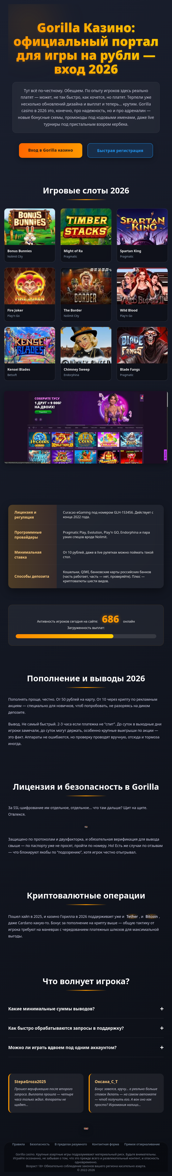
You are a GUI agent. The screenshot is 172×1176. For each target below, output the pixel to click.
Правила (18, 1144)
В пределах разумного (71, 1144)
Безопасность (39, 1144)
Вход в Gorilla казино (50, 150)
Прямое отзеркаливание (142, 1144)
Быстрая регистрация (120, 150)
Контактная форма (105, 1144)
